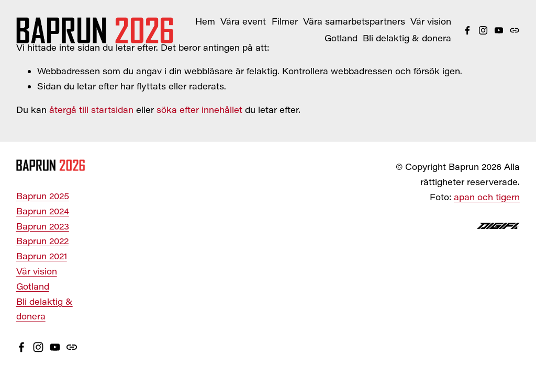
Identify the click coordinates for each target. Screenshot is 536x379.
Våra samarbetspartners (354, 21)
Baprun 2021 (41, 255)
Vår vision (430, 21)
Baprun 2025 (42, 195)
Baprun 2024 (42, 210)
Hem (205, 21)
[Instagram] (483, 30)
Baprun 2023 (42, 226)
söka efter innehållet (199, 109)
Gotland (341, 37)
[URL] (514, 30)
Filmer (285, 21)
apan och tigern (487, 196)
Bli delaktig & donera (407, 37)
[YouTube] (499, 30)
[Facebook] (467, 30)
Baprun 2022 (42, 240)
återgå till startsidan (91, 109)
